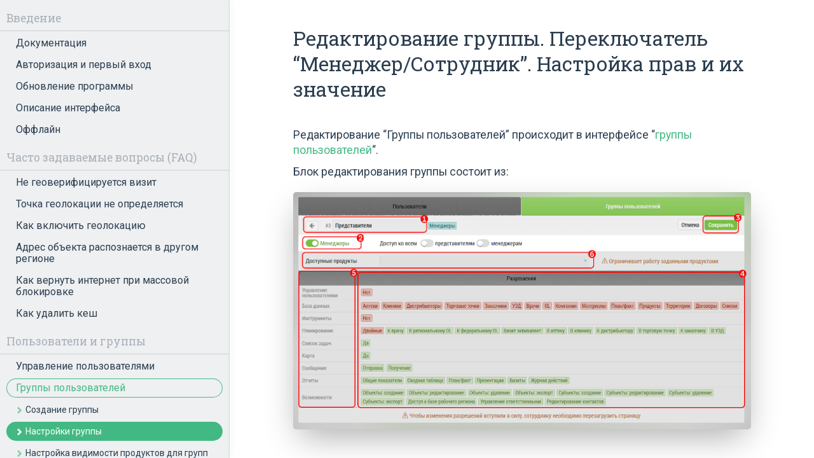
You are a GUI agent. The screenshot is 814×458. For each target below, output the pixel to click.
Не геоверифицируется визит (86, 182)
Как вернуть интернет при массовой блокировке (102, 286)
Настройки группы (63, 431)
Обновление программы (75, 86)
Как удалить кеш (56, 313)
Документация (51, 43)
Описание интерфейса (68, 108)
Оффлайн (38, 129)
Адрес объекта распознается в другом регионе (107, 253)
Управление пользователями (85, 366)
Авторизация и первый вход (83, 65)
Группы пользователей (70, 388)
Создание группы (62, 410)
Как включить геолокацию (81, 225)
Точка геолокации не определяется (99, 204)
